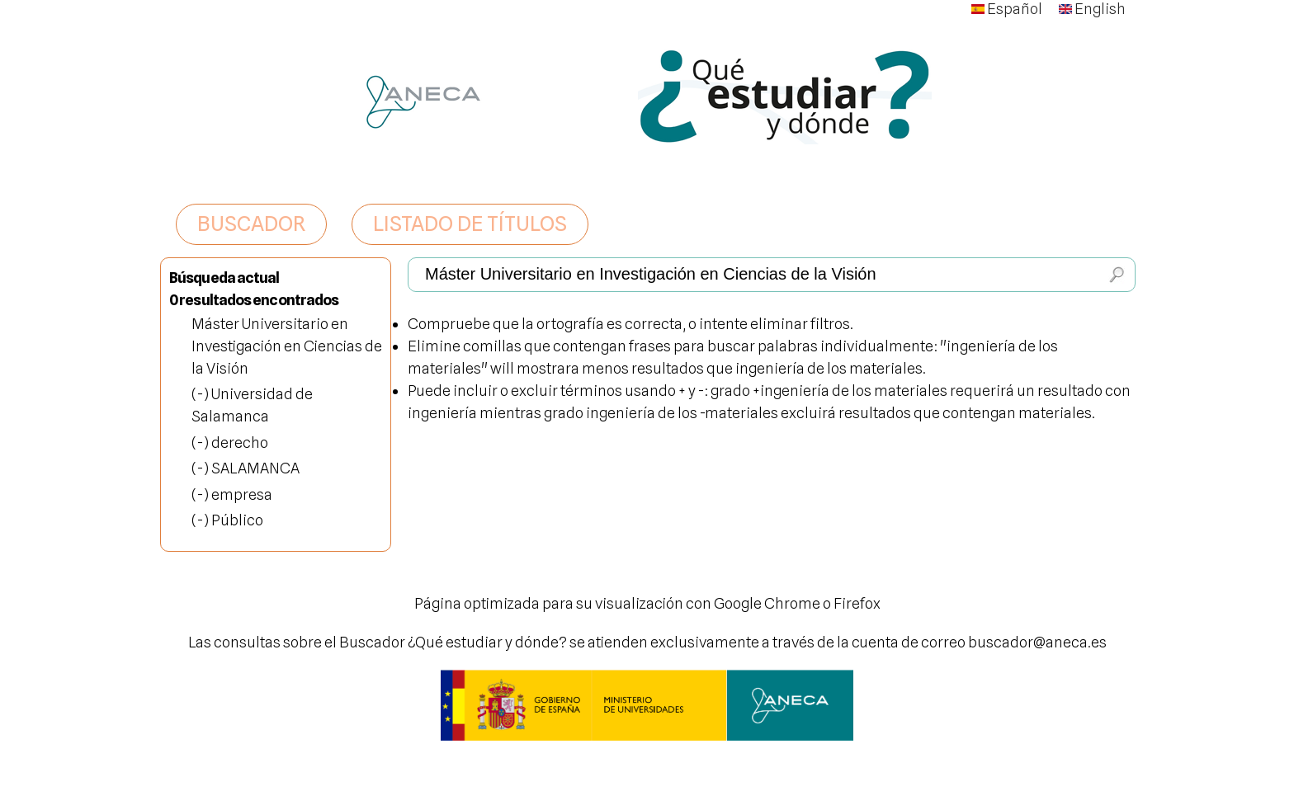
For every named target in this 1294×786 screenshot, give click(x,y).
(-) (201, 393)
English (1092, 8)
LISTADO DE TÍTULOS (470, 223)
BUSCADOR (251, 223)
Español (1006, 8)
